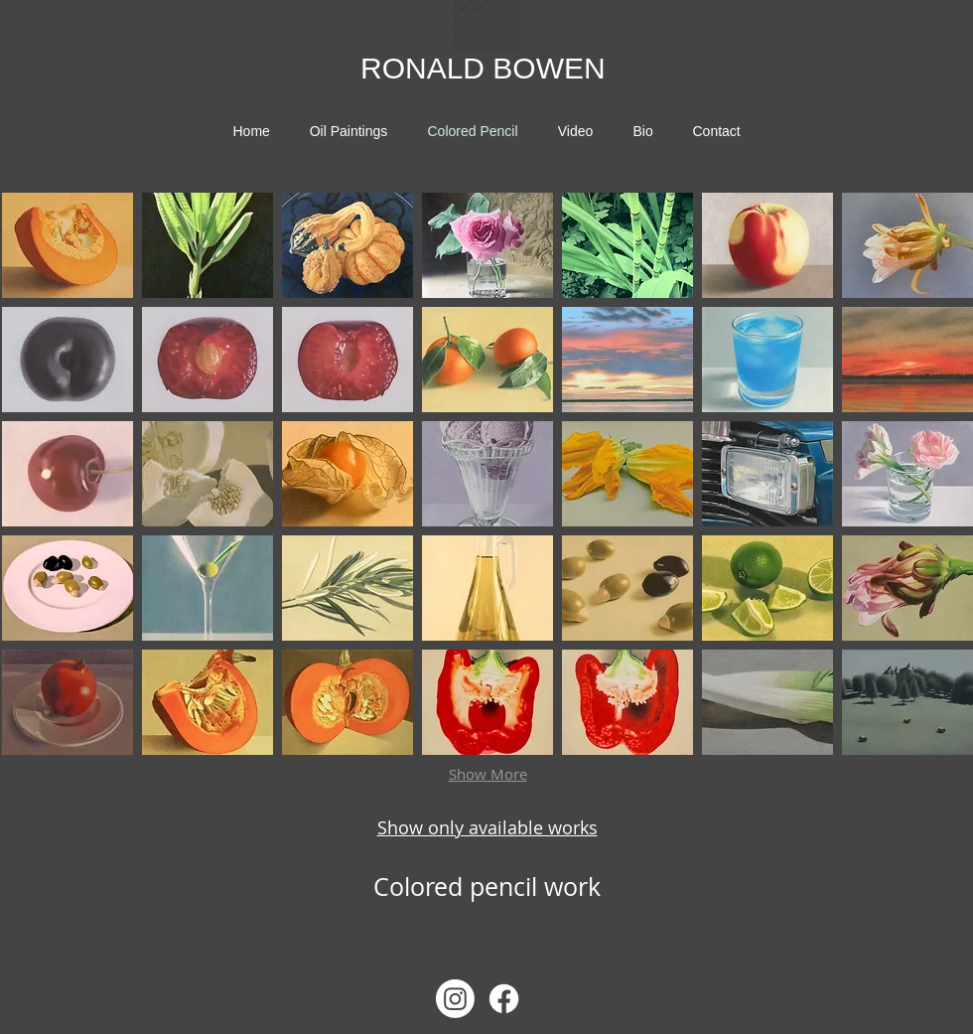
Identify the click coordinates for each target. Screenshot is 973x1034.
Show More (488, 774)
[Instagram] (455, 998)
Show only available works (487, 827)
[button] (67, 245)
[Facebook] (504, 998)
